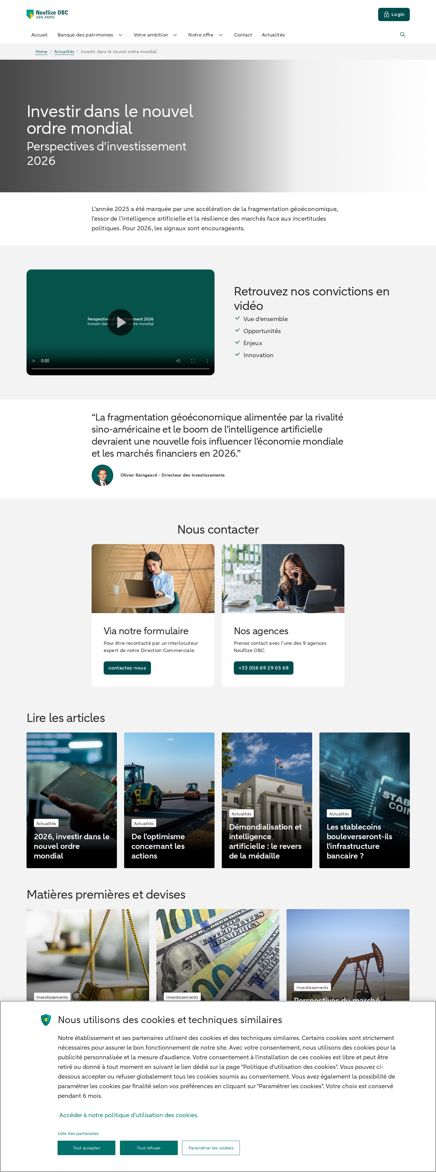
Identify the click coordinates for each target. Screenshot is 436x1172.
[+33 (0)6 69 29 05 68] (263, 668)
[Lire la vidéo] (120, 322)
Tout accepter (86, 1148)
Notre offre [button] (206, 35)
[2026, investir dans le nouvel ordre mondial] (72, 800)
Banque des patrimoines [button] (91, 35)
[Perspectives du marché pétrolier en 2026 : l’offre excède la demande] (348, 970)
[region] (218, 1086)
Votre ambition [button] (156, 35)
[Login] (394, 14)
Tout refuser (149, 1148)
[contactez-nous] (127, 668)
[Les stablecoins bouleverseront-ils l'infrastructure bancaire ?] (364, 800)
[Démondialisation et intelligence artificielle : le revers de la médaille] (267, 800)
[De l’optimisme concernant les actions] (169, 800)
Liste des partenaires (78, 1133)
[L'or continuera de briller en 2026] (88, 970)
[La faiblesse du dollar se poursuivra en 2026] (217, 970)
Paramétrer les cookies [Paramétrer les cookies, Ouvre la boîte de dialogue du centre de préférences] (211, 1148)
